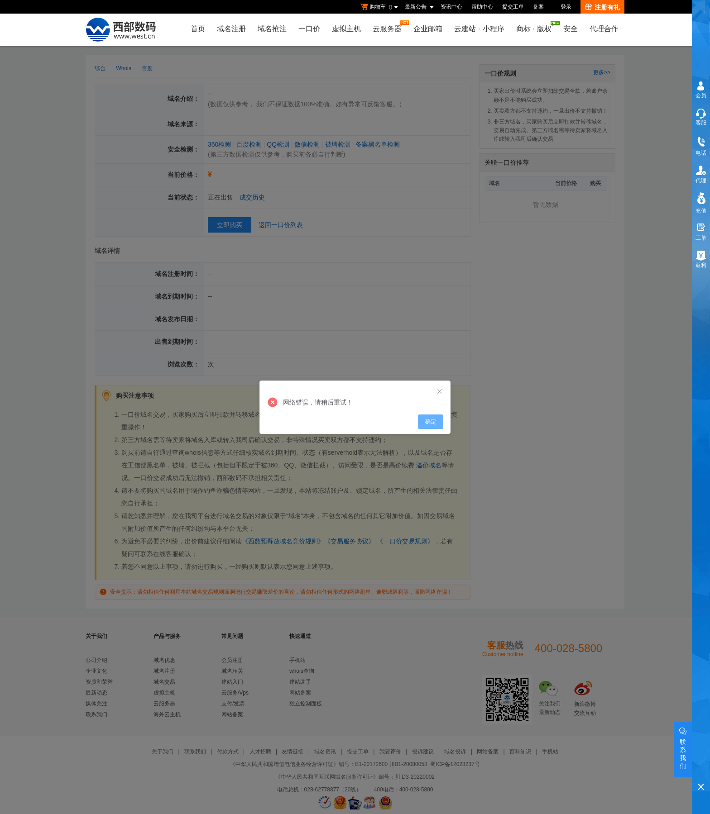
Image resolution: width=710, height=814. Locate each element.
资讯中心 (451, 7)
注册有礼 (602, 7)
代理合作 (604, 29)
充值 (701, 211)
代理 (701, 180)
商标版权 (536, 27)
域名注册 (231, 29)
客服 (701, 122)
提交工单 (513, 7)
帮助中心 (482, 7)
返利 (701, 265)
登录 (566, 7)
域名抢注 (272, 29)
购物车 (380, 7)
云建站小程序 (479, 29)
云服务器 (389, 26)
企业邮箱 (427, 29)
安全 (570, 29)
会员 (701, 95)
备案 (538, 7)
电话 (701, 153)
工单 (701, 238)
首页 (198, 29)
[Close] (439, 392)
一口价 (309, 29)
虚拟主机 (346, 29)
